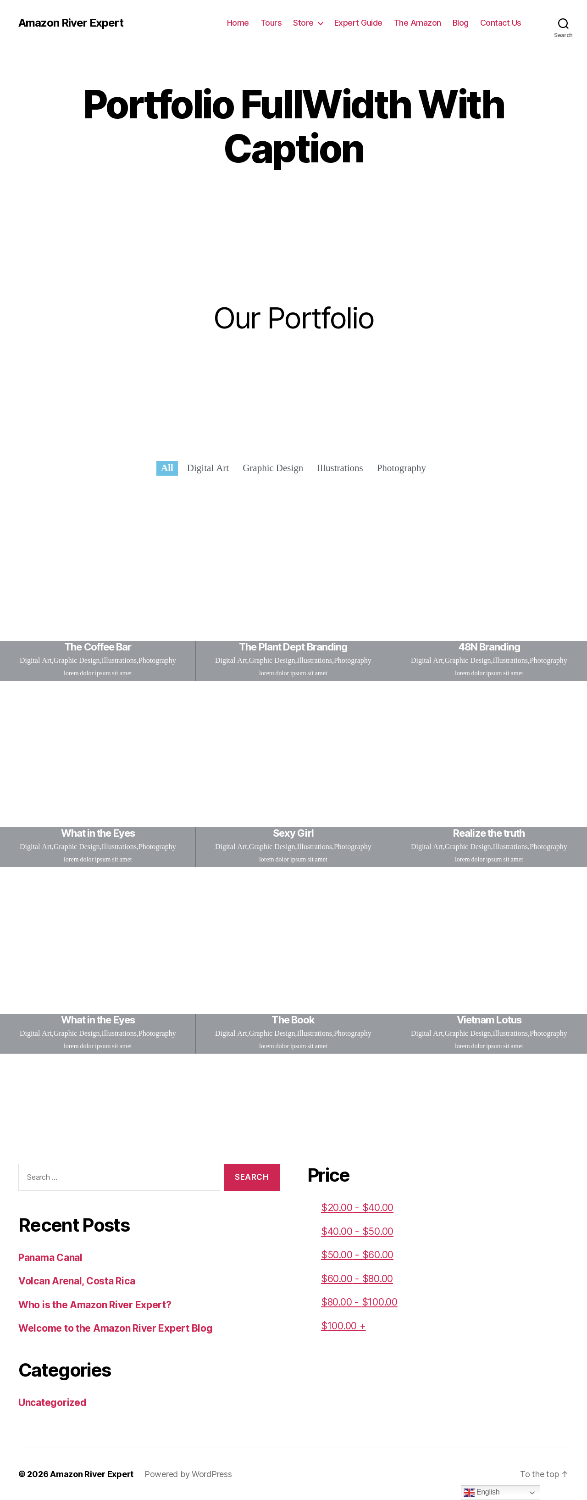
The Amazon (417, 23)
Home (238, 23)
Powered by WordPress (188, 1474)
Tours (271, 23)
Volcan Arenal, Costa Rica (76, 1281)
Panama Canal (50, 1257)
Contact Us (500, 23)
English (482, 1492)
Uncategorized (52, 1402)
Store (303, 23)
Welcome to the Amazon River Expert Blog (115, 1328)
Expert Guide (358, 23)
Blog (461, 23)
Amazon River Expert (70, 22)
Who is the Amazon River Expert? (95, 1305)
